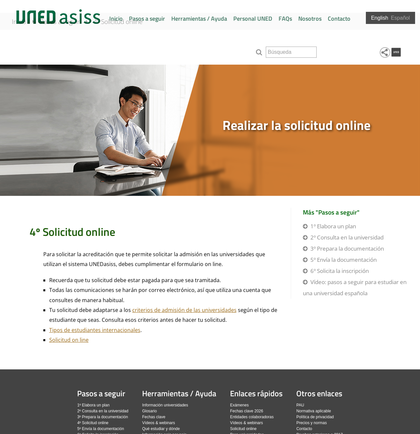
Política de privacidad (315, 417)
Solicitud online (243, 428)
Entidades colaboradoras (252, 417)
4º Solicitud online (126, 50)
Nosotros (310, 18)
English (379, 18)
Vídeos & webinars (158, 423)
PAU (300, 405)
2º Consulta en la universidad (347, 237)
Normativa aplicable (313, 411)
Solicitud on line (69, 339)
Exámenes (239, 405)
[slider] (210, 130)
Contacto (339, 18)
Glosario (149, 411)
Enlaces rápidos (256, 393)
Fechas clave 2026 (246, 411)
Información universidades (165, 405)
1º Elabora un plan (333, 226)
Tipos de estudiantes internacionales (94, 330)
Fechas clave (153, 417)
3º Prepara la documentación (347, 248)
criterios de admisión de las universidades (184, 310)
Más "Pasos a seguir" (331, 212)
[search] (291, 52)
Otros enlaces (319, 393)
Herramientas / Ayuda (199, 18)
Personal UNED (252, 18)
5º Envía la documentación (343, 259)
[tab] (210, 130)
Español (400, 18)
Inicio (116, 18)
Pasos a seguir (147, 18)
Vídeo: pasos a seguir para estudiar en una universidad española (355, 287)
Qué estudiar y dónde (161, 428)
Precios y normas (311, 423)
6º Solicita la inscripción (339, 271)
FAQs (285, 18)
